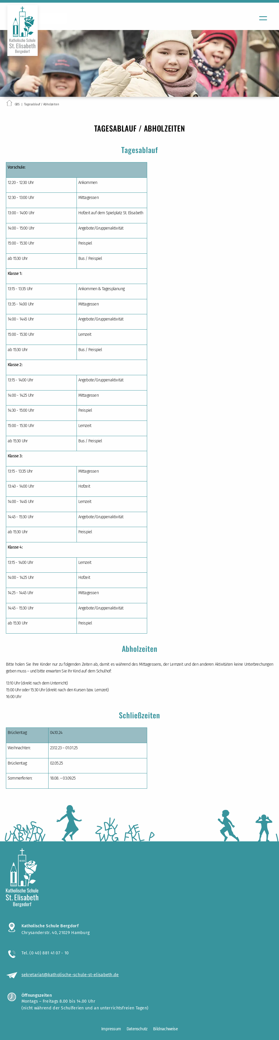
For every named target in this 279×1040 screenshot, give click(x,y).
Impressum (111, 1028)
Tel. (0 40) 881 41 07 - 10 (45, 953)
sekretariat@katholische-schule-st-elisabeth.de (70, 974)
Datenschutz (137, 1028)
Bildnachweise (165, 1028)
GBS (17, 104)
